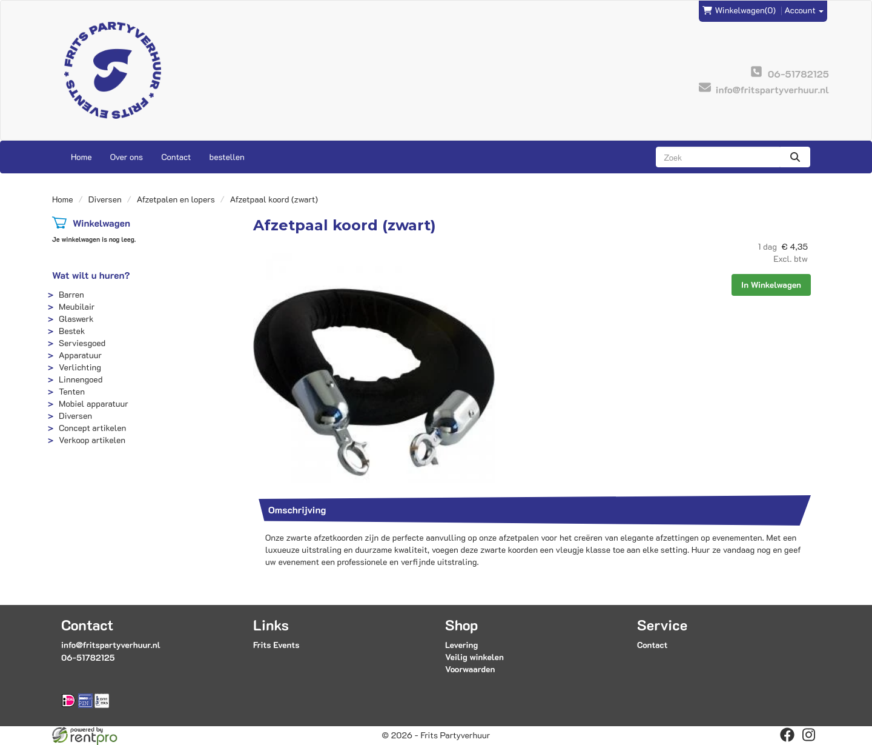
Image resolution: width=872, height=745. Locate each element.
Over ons (127, 156)
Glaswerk (76, 318)
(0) (739, 10)
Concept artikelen (92, 427)
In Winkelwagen (771, 284)
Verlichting (80, 367)
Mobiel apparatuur (93, 403)
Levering (461, 644)
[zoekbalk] (718, 157)
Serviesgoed (82, 343)
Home (81, 156)
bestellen (226, 156)
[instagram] (809, 734)
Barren (71, 294)
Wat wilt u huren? (91, 275)
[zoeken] (795, 157)
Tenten (72, 391)
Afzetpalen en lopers (176, 199)
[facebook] (787, 734)
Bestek (72, 330)
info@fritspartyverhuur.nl (110, 644)
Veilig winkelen (474, 657)
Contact (176, 156)
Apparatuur (80, 355)
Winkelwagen (101, 222)
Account (804, 10)
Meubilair (76, 306)
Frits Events (276, 644)
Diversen (105, 199)
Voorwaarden (470, 669)
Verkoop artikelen (92, 440)
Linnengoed (80, 379)
